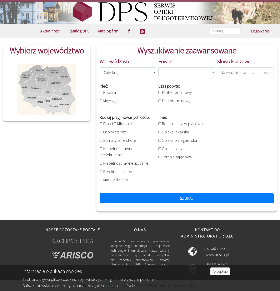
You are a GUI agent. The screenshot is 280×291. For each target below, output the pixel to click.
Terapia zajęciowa (175, 156)
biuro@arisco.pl (217, 248)
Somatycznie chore (118, 140)
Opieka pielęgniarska (177, 140)
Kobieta (108, 92)
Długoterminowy (174, 100)
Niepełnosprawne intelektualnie (116, 151)
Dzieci (106, 123)
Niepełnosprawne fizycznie (124, 163)
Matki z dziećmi (114, 179)
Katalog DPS (78, 31)
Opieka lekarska (173, 131)
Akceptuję (220, 271)
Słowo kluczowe (233, 61)
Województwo (114, 61)
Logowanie (260, 31)
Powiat (165, 61)
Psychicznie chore (116, 171)
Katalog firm (108, 31)
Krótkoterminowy (175, 92)
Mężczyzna (111, 100)
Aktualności (50, 31)
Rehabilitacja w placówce (181, 123)
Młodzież (123, 123)
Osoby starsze (113, 131)
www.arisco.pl (217, 254)
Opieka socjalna (173, 148)
